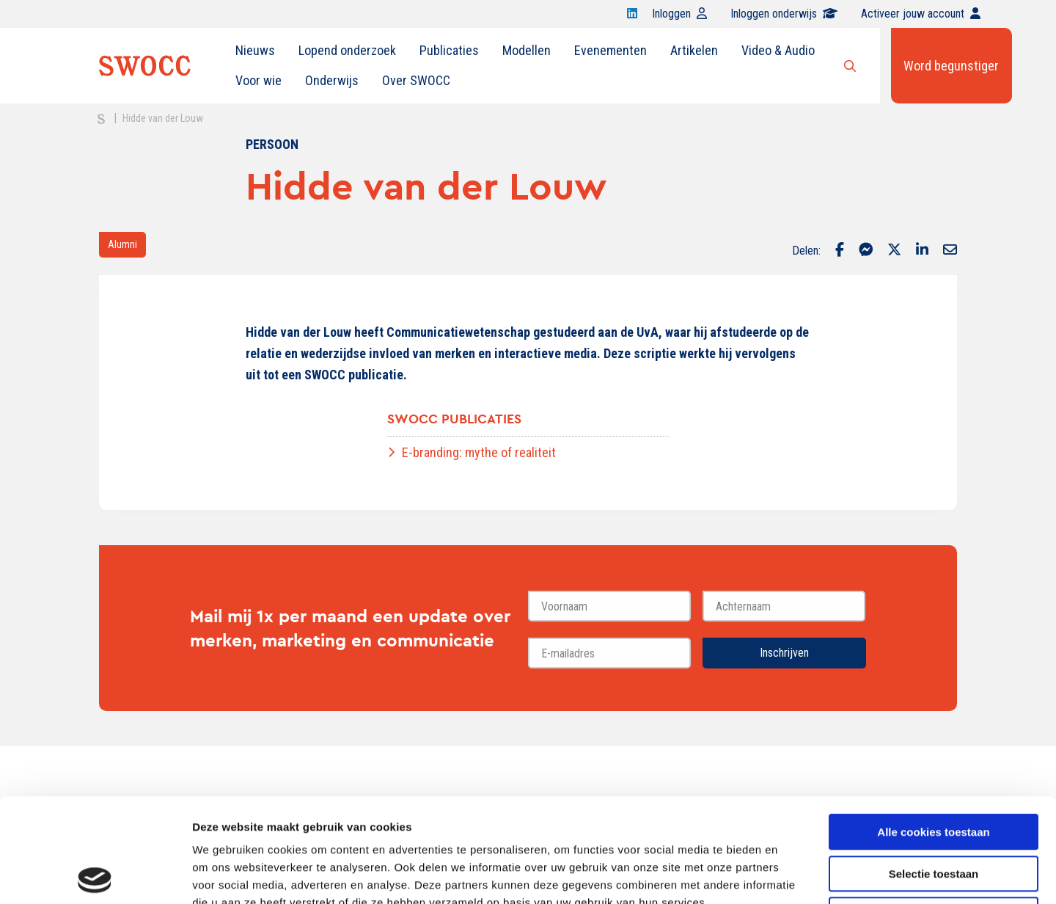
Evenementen (610, 50)
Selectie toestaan (934, 770)
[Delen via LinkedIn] (922, 251)
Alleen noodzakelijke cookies (933, 811)
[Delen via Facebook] (839, 251)
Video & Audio (778, 50)
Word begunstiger (951, 65)
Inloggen (679, 14)
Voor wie (258, 80)
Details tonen (792, 875)
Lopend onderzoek (347, 50)
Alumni (122, 244)
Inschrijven (784, 653)
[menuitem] (255, 50)
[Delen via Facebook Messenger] (866, 251)
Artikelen (694, 50)
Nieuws (255, 50)
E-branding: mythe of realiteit (479, 452)
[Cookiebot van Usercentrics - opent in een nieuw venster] (95, 875)
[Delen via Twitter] (894, 251)
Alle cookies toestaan (933, 728)
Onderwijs (332, 80)
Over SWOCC (416, 80)
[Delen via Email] (950, 251)
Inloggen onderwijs (783, 14)
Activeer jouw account (920, 14)
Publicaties (449, 50)
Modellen (526, 50)
